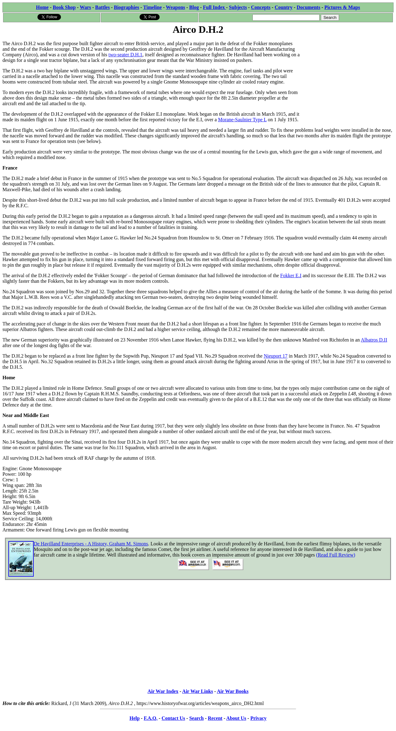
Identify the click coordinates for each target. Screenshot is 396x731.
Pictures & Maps (342, 7)
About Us (236, 718)
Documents (308, 7)
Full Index (214, 7)
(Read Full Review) (335, 554)
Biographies (126, 7)
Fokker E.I (290, 275)
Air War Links (197, 691)
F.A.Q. (150, 718)
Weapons (175, 7)
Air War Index (163, 691)
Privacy (258, 718)
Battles (102, 7)
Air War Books (232, 691)
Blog (194, 7)
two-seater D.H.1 (126, 54)
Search (196, 718)
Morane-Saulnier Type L (242, 119)
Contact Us (173, 718)
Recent (215, 718)
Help (134, 718)
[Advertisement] (347, 75)
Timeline (152, 7)
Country (284, 7)
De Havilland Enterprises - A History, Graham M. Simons (91, 543)
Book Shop (64, 7)
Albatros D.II (374, 339)
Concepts (260, 7)
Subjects (238, 7)
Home (42, 7)
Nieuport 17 (275, 356)
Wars (85, 7)
